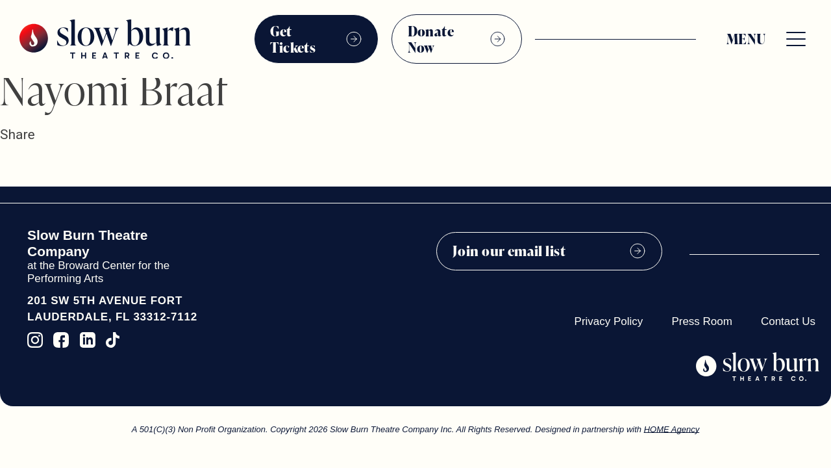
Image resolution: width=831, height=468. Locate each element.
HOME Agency (672, 429)
